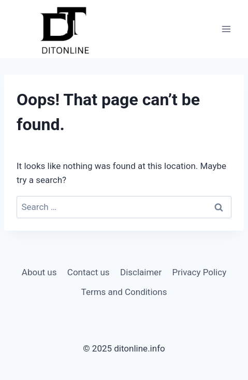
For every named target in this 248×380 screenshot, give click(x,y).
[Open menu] (226, 29)
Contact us (88, 272)
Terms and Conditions (124, 292)
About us (39, 272)
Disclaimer (141, 272)
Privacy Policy (199, 272)
